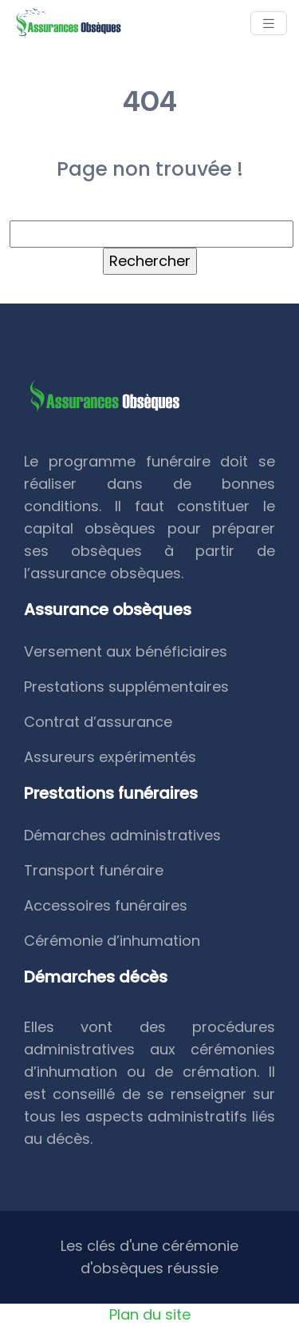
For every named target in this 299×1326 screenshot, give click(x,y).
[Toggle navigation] (268, 23)
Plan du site (150, 1314)
